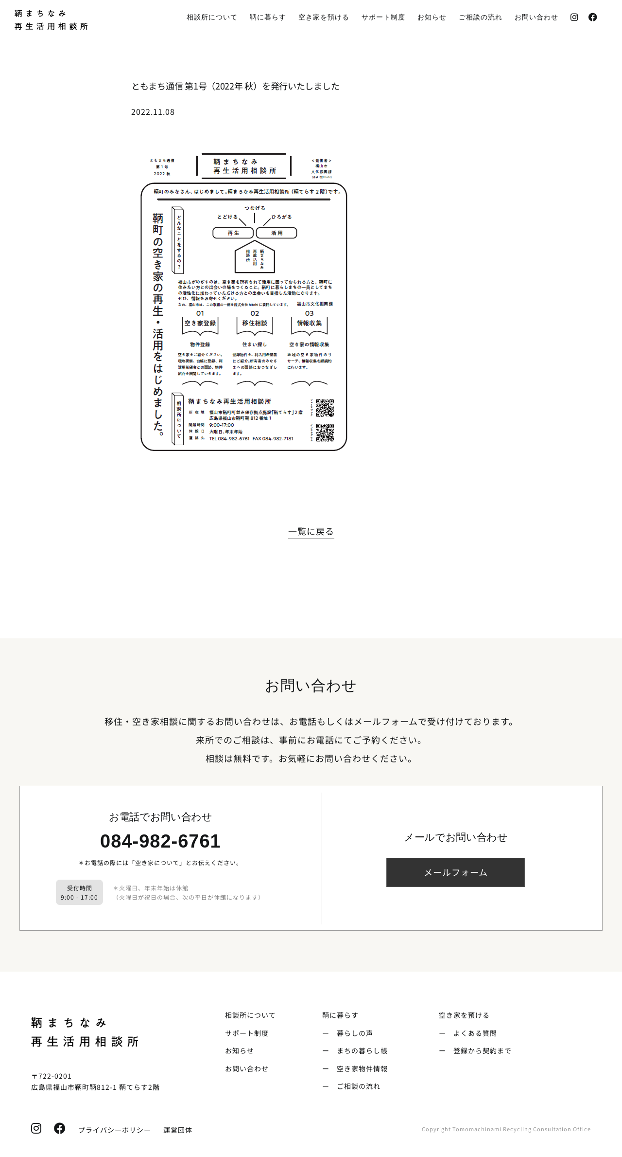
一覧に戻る (311, 530)
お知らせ (239, 1050)
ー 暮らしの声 (347, 1033)
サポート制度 (247, 1033)
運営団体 (177, 1130)
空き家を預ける (464, 1015)
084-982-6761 (160, 841)
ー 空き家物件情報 (355, 1068)
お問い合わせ (247, 1068)
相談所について (250, 1015)
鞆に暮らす (340, 1015)
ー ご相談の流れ (351, 1086)
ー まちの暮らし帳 (355, 1050)
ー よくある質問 (468, 1033)
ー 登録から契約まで (475, 1050)
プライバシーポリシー (111, 1130)
